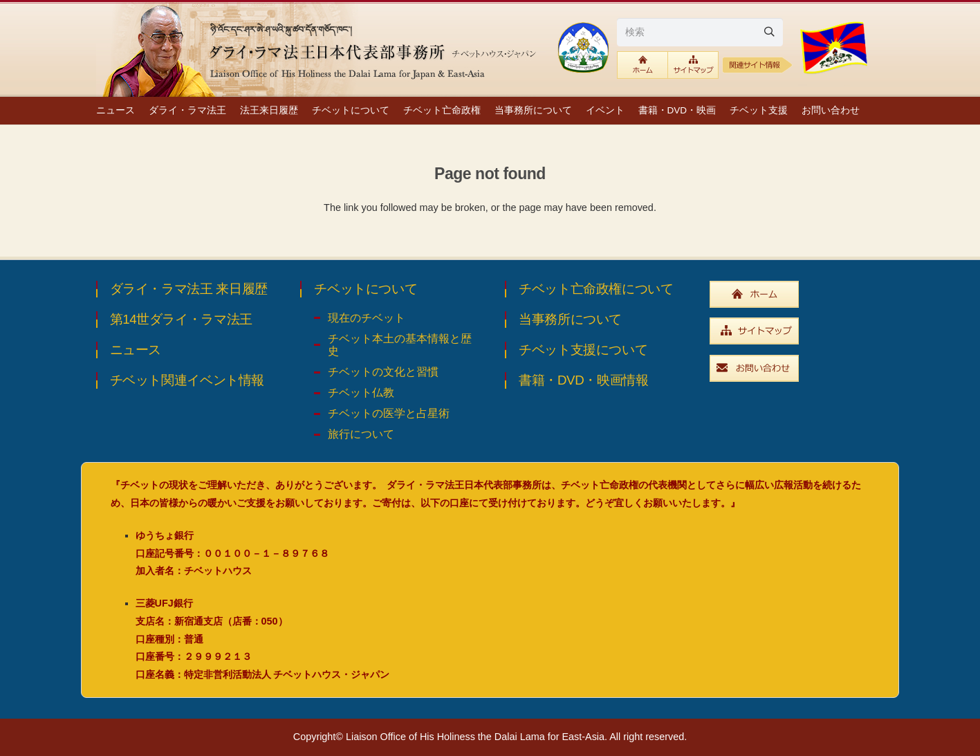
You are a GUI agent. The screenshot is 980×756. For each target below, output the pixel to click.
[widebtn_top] (797, 294)
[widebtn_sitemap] (797, 330)
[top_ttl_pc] (321, 48)
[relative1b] (757, 65)
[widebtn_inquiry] (797, 368)
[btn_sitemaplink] (693, 65)
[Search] (769, 32)
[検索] (700, 32)
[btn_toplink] (642, 65)
